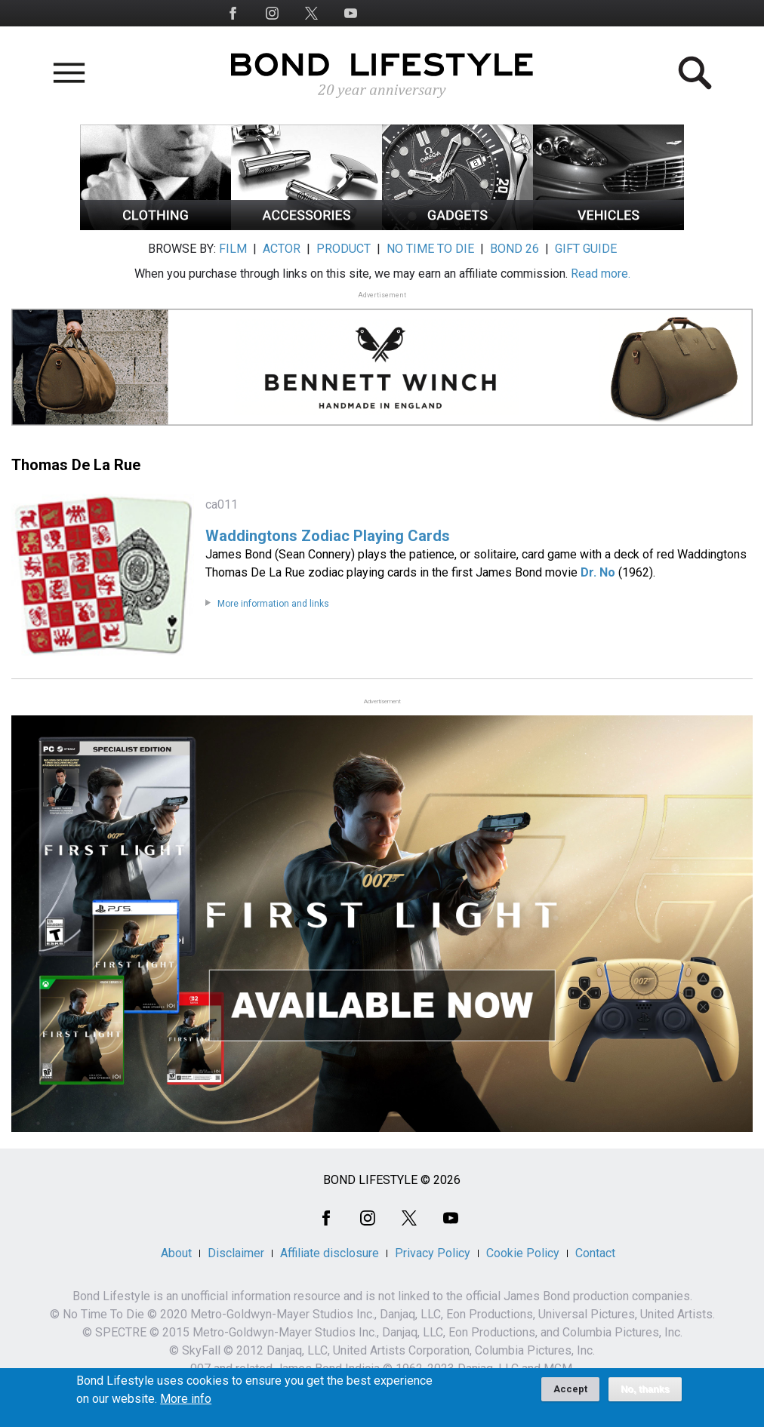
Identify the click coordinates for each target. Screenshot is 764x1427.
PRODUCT (343, 248)
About (176, 1253)
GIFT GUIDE (586, 248)
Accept (570, 1394)
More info (185, 1404)
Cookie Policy (522, 1253)
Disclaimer (236, 1253)
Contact (595, 1253)
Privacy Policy (432, 1253)
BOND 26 (514, 248)
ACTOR (281, 248)
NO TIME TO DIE (430, 248)
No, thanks (645, 1394)
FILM (233, 248)
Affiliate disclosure (329, 1253)
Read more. (600, 273)
